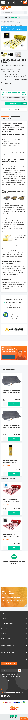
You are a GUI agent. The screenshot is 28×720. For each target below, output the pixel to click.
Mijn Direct (8, 2)
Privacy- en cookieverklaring (6, 683)
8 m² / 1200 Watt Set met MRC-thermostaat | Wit (14, 93)
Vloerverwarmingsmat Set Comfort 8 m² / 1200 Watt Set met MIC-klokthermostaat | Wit (11, 501)
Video (9, 118)
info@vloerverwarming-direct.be (13, 692)
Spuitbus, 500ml (6, 465)
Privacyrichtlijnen (5, 659)
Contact (3, 613)
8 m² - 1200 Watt (6, 504)
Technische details (15, 116)
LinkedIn (5, 696)
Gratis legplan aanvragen (8, 663)
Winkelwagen (25, 2)
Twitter (8, 696)
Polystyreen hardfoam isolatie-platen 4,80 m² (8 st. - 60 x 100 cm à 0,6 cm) (11, 427)
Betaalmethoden (12, 702)
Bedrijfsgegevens (5, 633)
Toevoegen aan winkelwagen (14, 404)
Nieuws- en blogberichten (7, 645)
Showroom (3, 618)
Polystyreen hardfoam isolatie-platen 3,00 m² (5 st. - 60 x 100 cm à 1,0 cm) (11, 392)
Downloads (4, 118)
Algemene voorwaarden (7, 652)
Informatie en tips (5, 628)
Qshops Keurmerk (5, 638)
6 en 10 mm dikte (6, 395)
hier (4, 71)
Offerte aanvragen (24, 9)
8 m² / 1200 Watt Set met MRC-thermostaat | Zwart (14, 98)
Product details (5, 116)
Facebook (2, 696)
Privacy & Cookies (21, 711)
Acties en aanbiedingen (7, 623)
